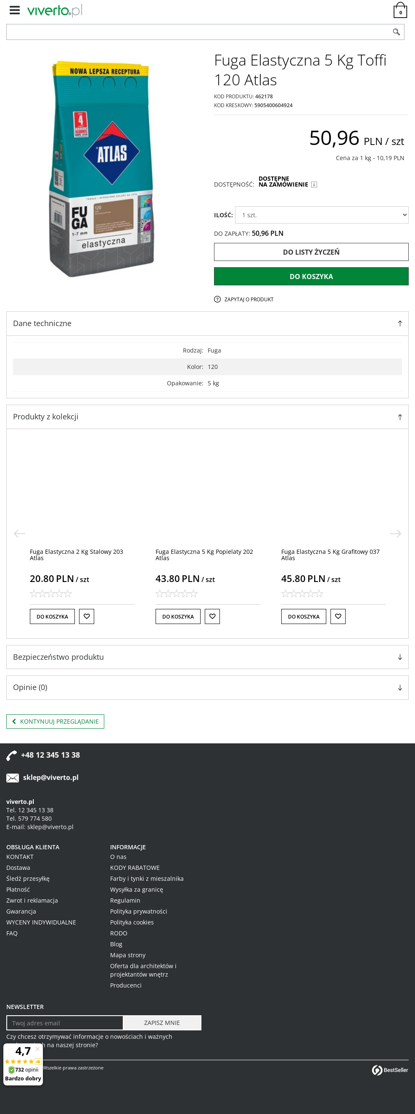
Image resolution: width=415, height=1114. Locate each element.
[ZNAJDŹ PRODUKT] (198, 32)
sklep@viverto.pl (51, 777)
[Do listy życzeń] (86, 616)
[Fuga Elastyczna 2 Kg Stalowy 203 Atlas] (76, 555)
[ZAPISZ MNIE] (162, 1023)
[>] (395, 533)
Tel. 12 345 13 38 (29, 810)
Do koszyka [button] (52, 616)
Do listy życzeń (311, 252)
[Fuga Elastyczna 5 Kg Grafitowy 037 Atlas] (330, 555)
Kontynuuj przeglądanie (55, 721)
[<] (19, 533)
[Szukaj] (396, 32)
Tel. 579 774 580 (29, 818)
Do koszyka (311, 276)
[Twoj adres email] (65, 1023)
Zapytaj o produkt (249, 299)
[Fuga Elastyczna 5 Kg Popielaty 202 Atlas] (204, 555)
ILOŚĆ (223, 215)
